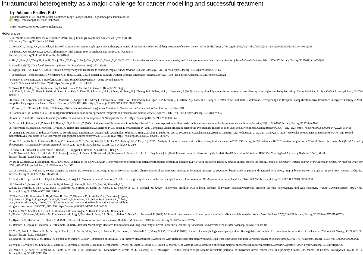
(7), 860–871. (356, 231)
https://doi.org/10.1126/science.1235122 (203, 74)
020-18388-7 (52, 191)
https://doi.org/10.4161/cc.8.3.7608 (34, 41)
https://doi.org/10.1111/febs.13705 (73, 83)
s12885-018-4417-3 (48, 174)
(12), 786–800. (177, 113)
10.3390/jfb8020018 (257, 225)
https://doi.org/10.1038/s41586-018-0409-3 (82, 206)
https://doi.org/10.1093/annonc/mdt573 (50, 165)
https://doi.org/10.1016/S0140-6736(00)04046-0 (41, 55)
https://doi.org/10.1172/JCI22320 (28, 253)
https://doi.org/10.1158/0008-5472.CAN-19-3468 (324, 127)
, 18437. (300, 244)
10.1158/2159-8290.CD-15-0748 (124, 103)
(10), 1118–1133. (108, 135)
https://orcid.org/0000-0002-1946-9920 (36, 20)
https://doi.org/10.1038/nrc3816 (203, 113)
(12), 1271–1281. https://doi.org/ (89, 103)
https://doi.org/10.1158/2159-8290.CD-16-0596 (143, 135)
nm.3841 (14, 94)
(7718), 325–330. (48, 206)
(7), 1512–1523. (288, 127)
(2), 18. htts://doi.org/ (233, 225)
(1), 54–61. (319, 153)
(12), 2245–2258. (44, 83)
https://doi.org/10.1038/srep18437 (323, 244)
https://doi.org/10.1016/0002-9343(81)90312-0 (286, 179)
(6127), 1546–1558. (170, 74)
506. (11, 41)
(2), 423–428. (19, 165)
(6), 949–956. (252, 179)
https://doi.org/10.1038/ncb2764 (28, 234)
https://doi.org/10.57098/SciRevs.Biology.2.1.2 (36, 26)
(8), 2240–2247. (74, 144)
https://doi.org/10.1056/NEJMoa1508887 (32, 156)
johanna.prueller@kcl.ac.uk (113, 17)
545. (11, 55)
